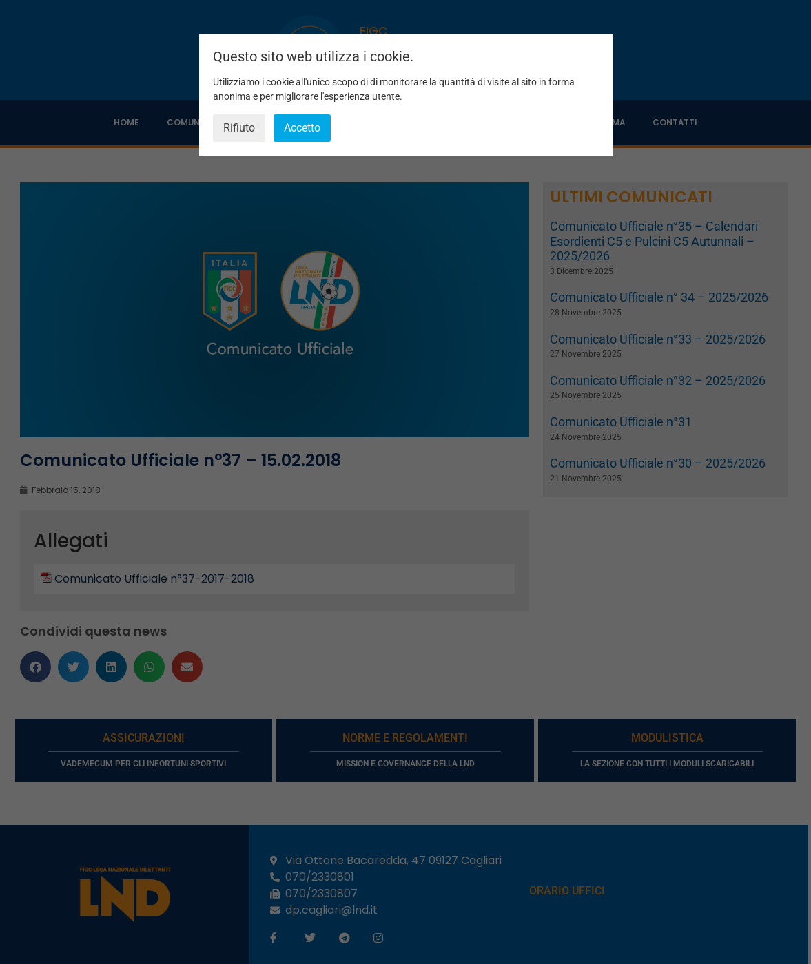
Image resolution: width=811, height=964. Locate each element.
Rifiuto (239, 127)
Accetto (302, 127)
